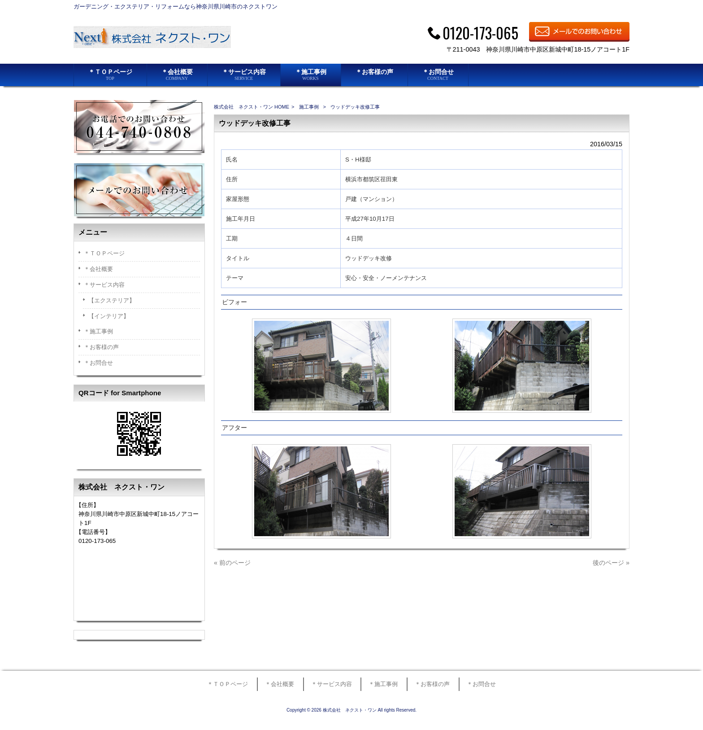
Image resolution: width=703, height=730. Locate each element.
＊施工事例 (98, 331)
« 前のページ (232, 562)
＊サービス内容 (104, 284)
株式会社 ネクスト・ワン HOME (251, 106)
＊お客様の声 (101, 347)
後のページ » (611, 562)
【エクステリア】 (111, 300)
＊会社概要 (98, 269)
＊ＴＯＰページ (104, 253)
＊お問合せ (98, 362)
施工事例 (309, 106)
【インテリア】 (108, 316)
